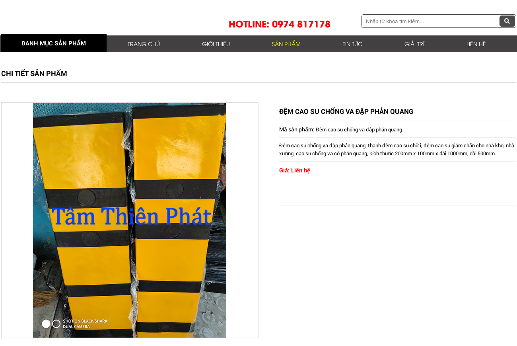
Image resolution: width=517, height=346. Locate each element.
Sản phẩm (286, 43)
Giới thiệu (216, 43)
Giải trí (414, 43)
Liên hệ (476, 43)
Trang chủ (144, 43)
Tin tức (352, 43)
